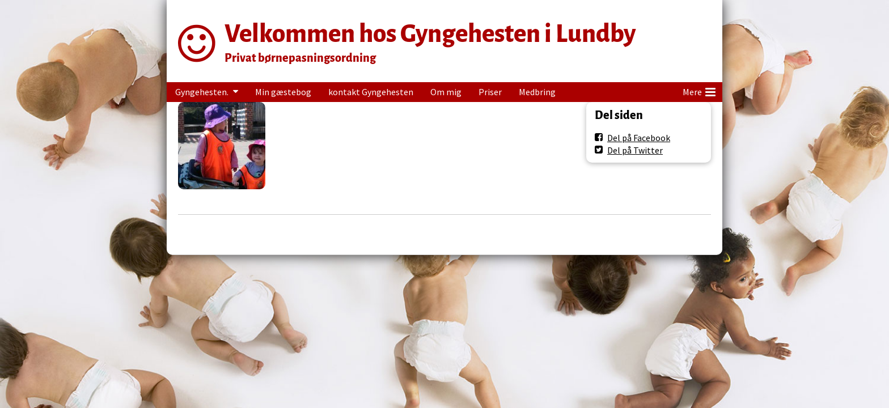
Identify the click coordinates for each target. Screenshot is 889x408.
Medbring (537, 91)
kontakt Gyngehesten (370, 91)
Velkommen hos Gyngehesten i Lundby (430, 33)
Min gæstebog (283, 91)
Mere (699, 90)
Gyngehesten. (201, 91)
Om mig (446, 91)
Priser (490, 91)
